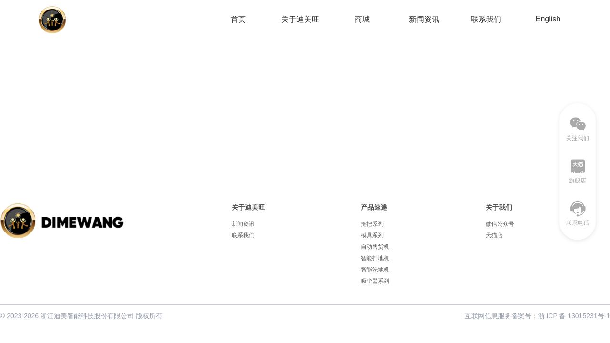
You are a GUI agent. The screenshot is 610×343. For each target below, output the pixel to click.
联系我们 (486, 19)
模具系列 (372, 235)
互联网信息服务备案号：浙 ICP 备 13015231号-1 (537, 316)
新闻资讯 (424, 19)
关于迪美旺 (300, 19)
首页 (238, 19)
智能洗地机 (375, 269)
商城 (362, 19)
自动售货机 (375, 246)
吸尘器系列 (375, 281)
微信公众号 (500, 224)
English (548, 19)
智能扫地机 (375, 258)
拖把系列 (372, 224)
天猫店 (494, 235)
